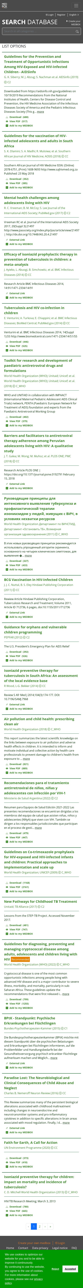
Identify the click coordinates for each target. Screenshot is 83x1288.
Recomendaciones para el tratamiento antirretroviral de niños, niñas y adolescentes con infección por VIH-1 (36, 788)
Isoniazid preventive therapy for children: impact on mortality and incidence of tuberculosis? (39, 1181)
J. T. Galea (10, 456)
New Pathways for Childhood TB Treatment (40, 901)
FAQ (74, 1248)
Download (17, 117)
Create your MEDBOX (73, 23)
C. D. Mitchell (12, 1192)
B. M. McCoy (31, 208)
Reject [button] (55, 1269)
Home (10, 1248)
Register (61, 14)
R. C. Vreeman (13, 208)
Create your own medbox (34, 1243)
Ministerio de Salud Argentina (23, 798)
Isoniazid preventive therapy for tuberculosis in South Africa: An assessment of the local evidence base (41, 675)
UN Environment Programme (23, 1148)
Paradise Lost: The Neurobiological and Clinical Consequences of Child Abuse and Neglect (39, 1082)
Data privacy (40, 1248)
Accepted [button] (70, 1269)
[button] (13, 1283)
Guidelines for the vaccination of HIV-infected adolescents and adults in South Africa (38, 140)
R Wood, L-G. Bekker (17, 686)
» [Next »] (50, 1226)
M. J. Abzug (28, 77)
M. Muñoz (36, 456)
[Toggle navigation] (76, 5)
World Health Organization (21, 524)
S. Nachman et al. (47, 77)
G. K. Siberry (12, 77)
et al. (55, 151)
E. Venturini (11, 318)
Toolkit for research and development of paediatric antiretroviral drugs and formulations (38, 365)
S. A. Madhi (28, 151)
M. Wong (23, 456)
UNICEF (44, 872)
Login (49, 14)
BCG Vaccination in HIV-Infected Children (38, 579)
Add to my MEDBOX (19, 125)
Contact (23, 1248)
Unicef (63, 376)
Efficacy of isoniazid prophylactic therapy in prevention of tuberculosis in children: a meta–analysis (40, 259)
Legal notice (60, 1248)
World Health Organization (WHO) (25, 376)
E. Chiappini (42, 318)
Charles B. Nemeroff (17, 1093)
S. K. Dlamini (12, 151)
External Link (15, 239)
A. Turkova (27, 318)
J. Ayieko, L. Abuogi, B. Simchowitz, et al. (29, 270)
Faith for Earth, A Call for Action (30, 1142)
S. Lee (43, 208)
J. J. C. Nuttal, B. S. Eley (18, 585)
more (40, 112)
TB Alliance (22, 907)
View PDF (16, 121)
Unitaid (53, 376)
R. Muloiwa (43, 151)
